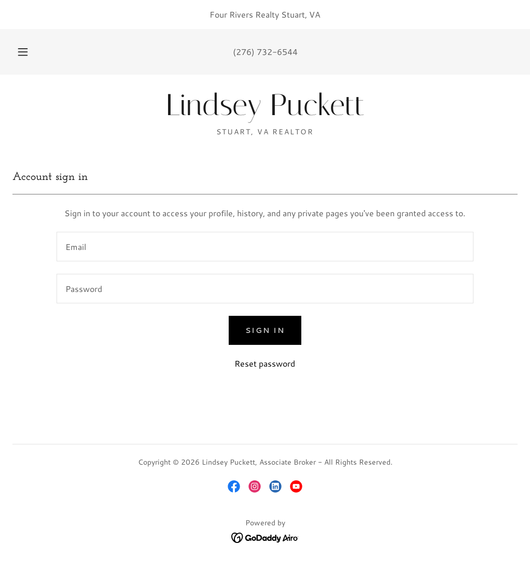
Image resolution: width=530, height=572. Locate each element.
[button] (35, 51)
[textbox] (265, 246)
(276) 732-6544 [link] (265, 52)
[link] (265, 112)
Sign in (265, 330)
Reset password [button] (264, 363)
